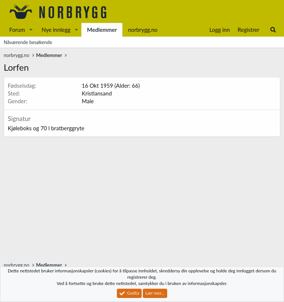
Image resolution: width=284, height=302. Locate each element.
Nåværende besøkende (28, 42)
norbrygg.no (143, 29)
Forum (17, 29)
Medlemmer (102, 29)
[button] (31, 30)
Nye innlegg (55, 29)
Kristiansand (97, 93)
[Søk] (273, 30)
